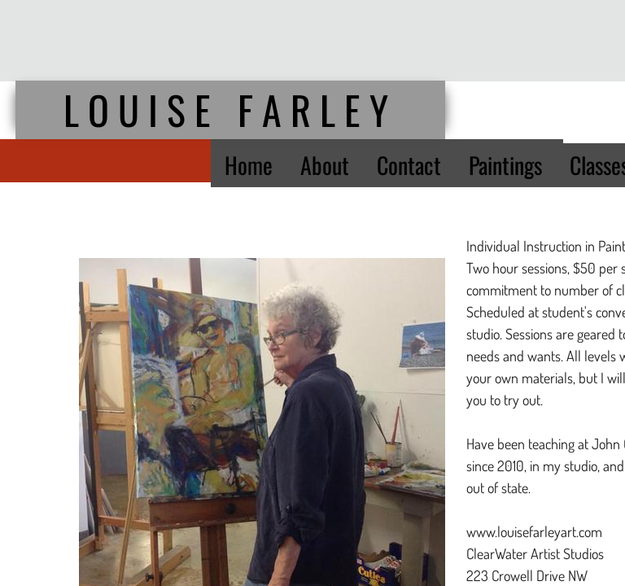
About (324, 164)
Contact (409, 164)
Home (249, 164)
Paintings (505, 164)
